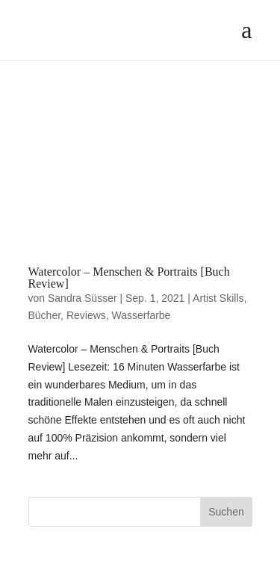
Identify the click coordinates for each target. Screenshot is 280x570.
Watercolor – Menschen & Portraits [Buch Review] (129, 277)
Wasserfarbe (141, 315)
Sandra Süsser (82, 298)
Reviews (86, 315)
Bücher (44, 315)
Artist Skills (218, 298)
